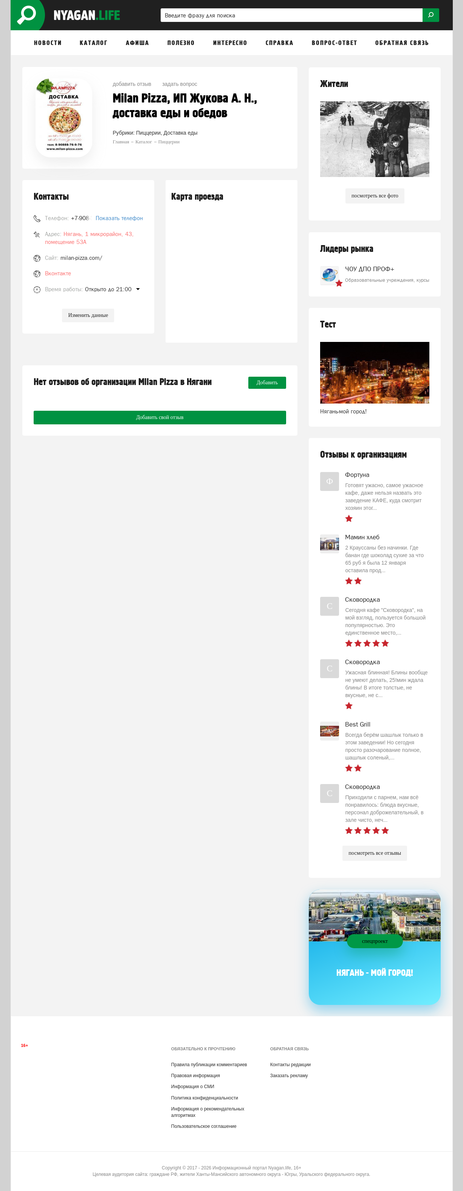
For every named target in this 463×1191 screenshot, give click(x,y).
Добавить (267, 382)
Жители (334, 84)
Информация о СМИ (192, 1086)
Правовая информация (195, 1075)
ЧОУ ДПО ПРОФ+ (369, 269)
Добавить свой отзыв (159, 417)
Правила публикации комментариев (209, 1064)
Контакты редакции (290, 1064)
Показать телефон (119, 218)
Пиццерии (148, 133)
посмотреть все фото (375, 196)
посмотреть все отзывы (374, 853)
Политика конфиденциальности (204, 1098)
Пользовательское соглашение (204, 1126)
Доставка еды (181, 133)
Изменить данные (88, 315)
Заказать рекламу (289, 1075)
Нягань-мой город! (343, 411)
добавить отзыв (132, 84)
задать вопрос (179, 84)
